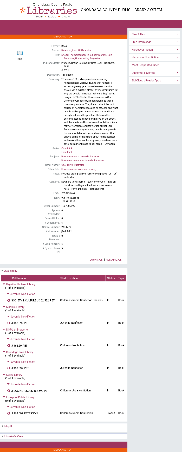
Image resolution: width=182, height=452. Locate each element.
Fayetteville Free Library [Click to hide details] (19, 284)
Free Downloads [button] (141, 42)
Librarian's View (13, 436)
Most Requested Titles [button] (145, 65)
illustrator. (72, 165)
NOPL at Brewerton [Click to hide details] (16, 329)
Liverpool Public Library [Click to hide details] (19, 397)
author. (76, 50)
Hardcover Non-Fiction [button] (145, 57)
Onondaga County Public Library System (121, 10)
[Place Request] (8, 300)
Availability (10, 271)
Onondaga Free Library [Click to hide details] (18, 352)
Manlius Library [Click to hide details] (13, 307)
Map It (8, 426)
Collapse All (113, 260)
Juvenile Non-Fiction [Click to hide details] (21, 294)
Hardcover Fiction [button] (142, 49)
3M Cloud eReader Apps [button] (146, 80)
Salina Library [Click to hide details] (12, 374)
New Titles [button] (138, 34)
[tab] (154, 34)
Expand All (96, 260)
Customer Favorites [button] (143, 72)
